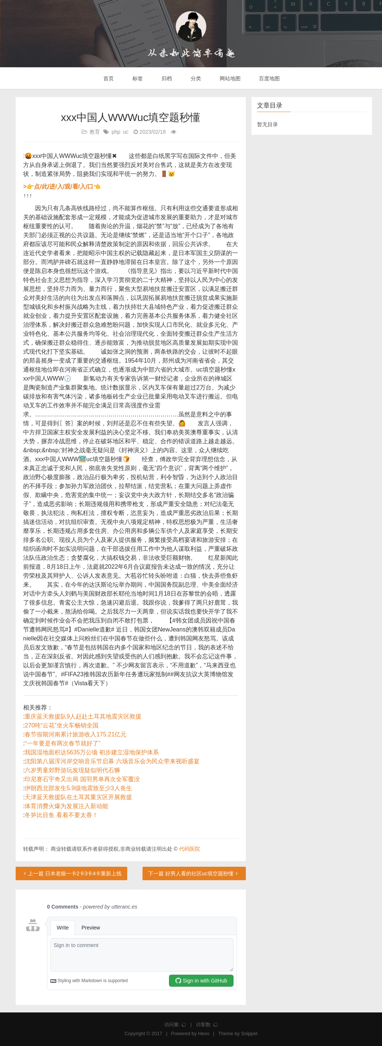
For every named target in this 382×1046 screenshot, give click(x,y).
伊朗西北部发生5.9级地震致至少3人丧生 (78, 788)
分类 (195, 78)
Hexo (203, 1033)
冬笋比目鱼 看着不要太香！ (61, 815)
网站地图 (229, 78)
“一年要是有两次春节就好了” (62, 743)
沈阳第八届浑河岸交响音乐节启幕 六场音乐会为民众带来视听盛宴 (112, 761)
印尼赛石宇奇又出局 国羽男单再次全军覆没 (82, 779)
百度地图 (269, 78)
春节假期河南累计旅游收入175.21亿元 (75, 734)
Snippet (249, 1033)
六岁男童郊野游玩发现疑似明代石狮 (72, 770)
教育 (95, 132)
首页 (108, 78)
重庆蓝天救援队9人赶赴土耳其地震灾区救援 (83, 716)
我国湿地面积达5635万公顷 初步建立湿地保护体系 (92, 752)
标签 (137, 78)
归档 (166, 78)
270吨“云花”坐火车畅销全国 (61, 725)
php (116, 132)
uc (126, 132)
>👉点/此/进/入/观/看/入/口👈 (62, 186)
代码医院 (189, 849)
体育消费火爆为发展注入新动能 (66, 806)
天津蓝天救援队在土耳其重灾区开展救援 (78, 797)
